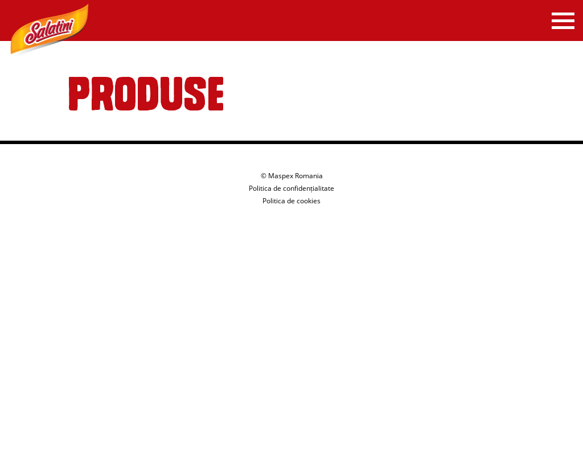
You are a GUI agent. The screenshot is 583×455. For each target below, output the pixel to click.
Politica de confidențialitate (291, 188)
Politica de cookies (291, 201)
